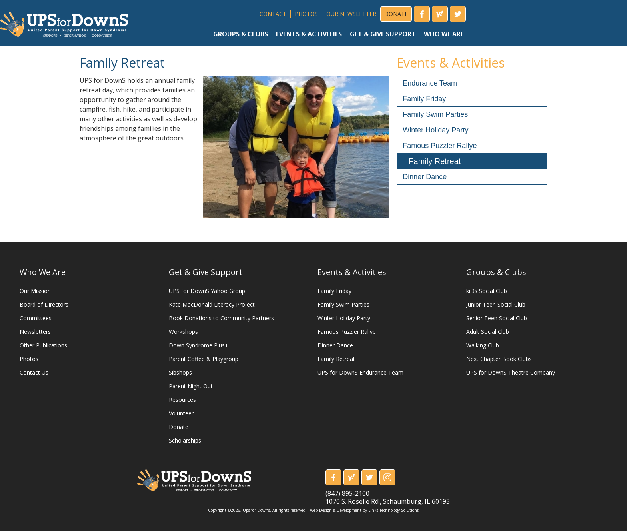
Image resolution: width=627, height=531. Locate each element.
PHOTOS (306, 14)
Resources (182, 399)
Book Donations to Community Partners (221, 318)
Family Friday (424, 99)
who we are (444, 34)
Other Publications (43, 345)
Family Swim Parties (435, 114)
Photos (29, 359)
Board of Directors (44, 304)
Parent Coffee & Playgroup (203, 359)
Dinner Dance (425, 177)
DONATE (396, 14)
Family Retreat (435, 161)
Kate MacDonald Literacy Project (212, 304)
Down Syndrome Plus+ (198, 345)
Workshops (183, 331)
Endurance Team (430, 83)
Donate (178, 427)
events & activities (309, 34)
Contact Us (34, 372)
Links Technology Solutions (393, 510)
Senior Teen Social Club (496, 318)
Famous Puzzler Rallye (440, 146)
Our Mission (35, 291)
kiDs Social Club (486, 291)
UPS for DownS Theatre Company (510, 372)
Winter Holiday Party (435, 130)
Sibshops (180, 372)
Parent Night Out (191, 386)
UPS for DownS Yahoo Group (207, 291)
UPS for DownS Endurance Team (360, 372)
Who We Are (43, 272)
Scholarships (185, 440)
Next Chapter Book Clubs (499, 359)
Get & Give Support (205, 272)
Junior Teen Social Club (495, 304)
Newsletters (35, 331)
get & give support (383, 34)
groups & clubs (240, 34)
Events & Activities (351, 272)
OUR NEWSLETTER (351, 14)
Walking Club (482, 345)
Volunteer (181, 413)
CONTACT (273, 14)
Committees (36, 318)
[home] (64, 21)
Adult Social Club (487, 331)
